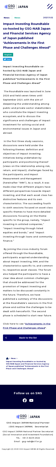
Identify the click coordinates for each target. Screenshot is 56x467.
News (13, 358)
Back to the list (28, 337)
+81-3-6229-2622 (31, 438)
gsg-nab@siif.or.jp (32, 441)
